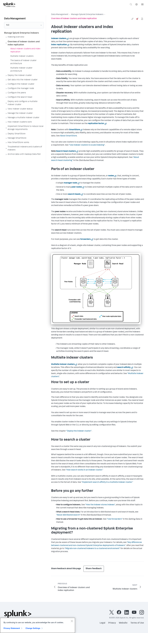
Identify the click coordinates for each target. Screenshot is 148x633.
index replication (59, 45)
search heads (74, 194)
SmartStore (74, 130)
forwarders (85, 239)
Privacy (112, 623)
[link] (132, 19)
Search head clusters (66, 151)
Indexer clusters (58, 39)
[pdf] (142, 19)
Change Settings (33, 628)
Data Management (59, 15)
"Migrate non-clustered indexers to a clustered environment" (92, 549)
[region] (37, 625)
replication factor (96, 124)
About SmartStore (68, 136)
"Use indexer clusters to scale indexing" (87, 145)
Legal (102, 623)
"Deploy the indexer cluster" (79, 431)
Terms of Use (137, 623)
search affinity (124, 367)
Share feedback (94, 569)
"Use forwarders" (114, 519)
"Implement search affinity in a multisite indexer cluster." (107, 482)
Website (123, 623)
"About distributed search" (68, 515)
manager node (70, 183)
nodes (111, 176)
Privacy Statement (12, 628)
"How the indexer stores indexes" (100, 505)
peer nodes (76, 187)
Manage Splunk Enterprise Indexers (87, 15)
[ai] (137, 19)
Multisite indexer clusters (63, 364)
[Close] (72, 621)
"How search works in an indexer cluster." (84, 470)
